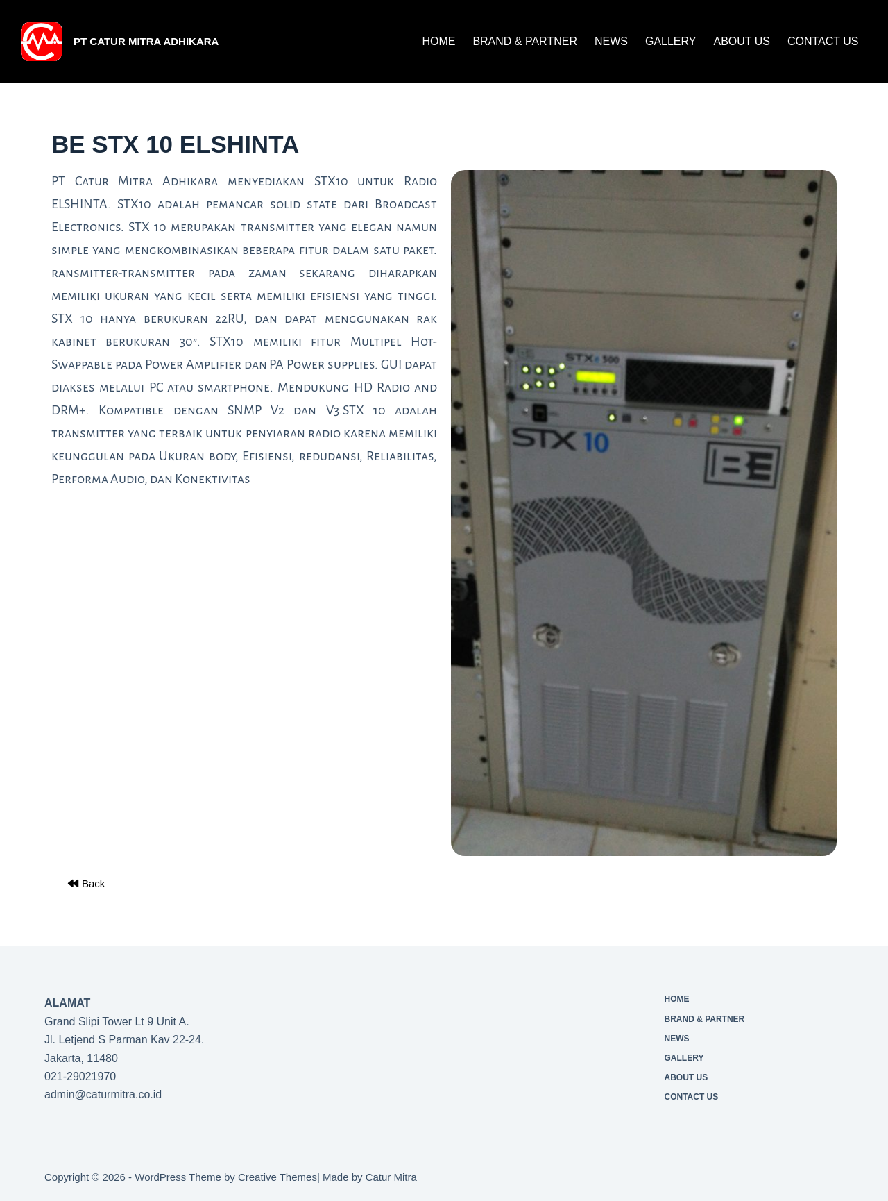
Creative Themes (277, 1177)
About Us (741, 41)
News (611, 41)
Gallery (671, 41)
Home (438, 41)
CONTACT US (823, 41)
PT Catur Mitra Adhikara (146, 41)
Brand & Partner (524, 41)
